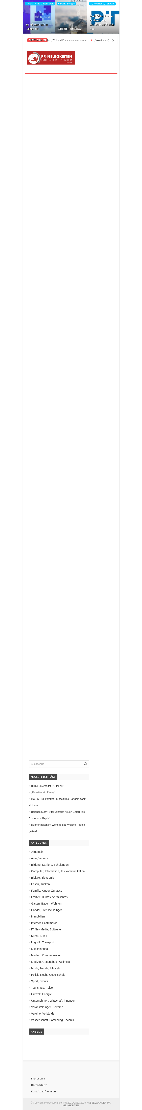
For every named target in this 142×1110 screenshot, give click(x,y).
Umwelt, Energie (66, 3)
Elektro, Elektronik (42, 877)
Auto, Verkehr (39, 858)
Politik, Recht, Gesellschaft (40, 3)
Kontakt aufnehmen (43, 1091)
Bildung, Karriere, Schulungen (50, 864)
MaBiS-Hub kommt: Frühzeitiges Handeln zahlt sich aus (102, 22)
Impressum (38, 1078)
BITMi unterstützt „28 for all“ (36, 27)
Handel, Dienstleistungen (47, 910)
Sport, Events (39, 981)
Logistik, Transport (42, 942)
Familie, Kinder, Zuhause (46, 890)
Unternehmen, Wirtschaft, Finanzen (53, 1000)
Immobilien (38, 916)
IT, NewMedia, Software (102, 3)
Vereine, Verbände (42, 1013)
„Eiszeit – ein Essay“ (70, 29)
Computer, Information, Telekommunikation (58, 871)
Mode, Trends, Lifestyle (45, 968)
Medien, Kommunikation (46, 955)
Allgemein (37, 851)
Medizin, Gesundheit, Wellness (50, 961)
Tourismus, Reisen (42, 987)
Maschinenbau (40, 948)
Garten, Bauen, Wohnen (46, 903)
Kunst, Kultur (39, 936)
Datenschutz (39, 1085)
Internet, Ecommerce (44, 923)
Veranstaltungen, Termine (47, 1007)
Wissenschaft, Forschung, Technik (52, 1020)
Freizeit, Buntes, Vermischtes (49, 897)
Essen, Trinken (40, 884)
